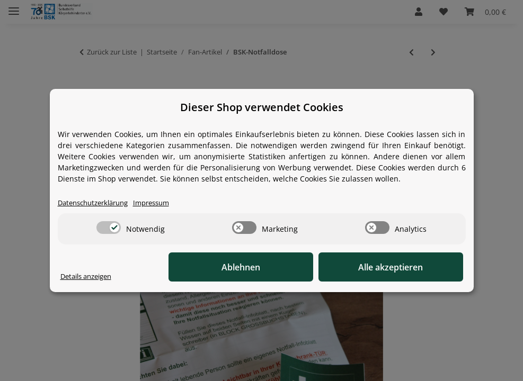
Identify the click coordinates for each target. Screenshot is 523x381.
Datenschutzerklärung (97, 203)
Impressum (162, 203)
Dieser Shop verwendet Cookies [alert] (261, 107)
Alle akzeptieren (410, 267)
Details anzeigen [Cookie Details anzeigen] (89, 276)
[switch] (108, 228)
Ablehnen (298, 267)
